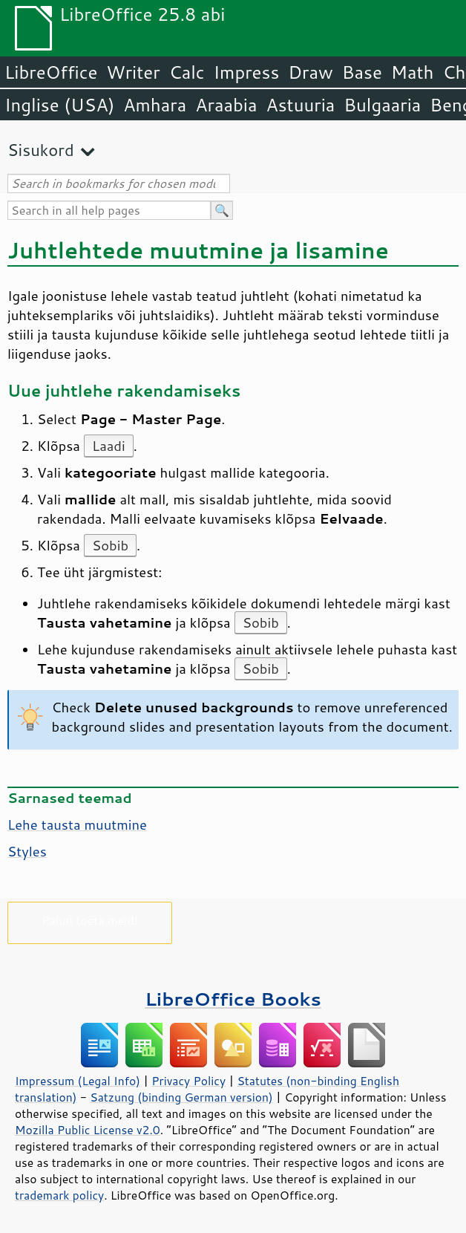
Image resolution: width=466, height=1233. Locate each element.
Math (412, 72)
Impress (247, 72)
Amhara (154, 104)
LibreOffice (50, 72)
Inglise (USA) (59, 104)
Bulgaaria (382, 104)
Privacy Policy (188, 1081)
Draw (310, 72)
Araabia (226, 104)
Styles (27, 851)
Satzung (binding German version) (181, 1097)
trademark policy (59, 1195)
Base (362, 72)
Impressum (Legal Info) (77, 1081)
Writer (133, 72)
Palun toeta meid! (90, 919)
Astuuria (300, 104)
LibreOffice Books (233, 999)
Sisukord (40, 149)
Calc (187, 72)
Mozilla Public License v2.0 (87, 1130)
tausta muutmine (77, 824)
